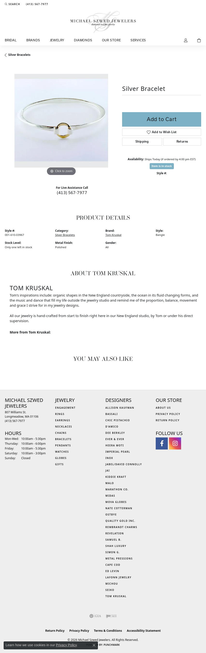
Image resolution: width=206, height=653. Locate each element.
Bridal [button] (11, 40)
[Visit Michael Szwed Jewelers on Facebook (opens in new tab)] (162, 443)
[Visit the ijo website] (111, 616)
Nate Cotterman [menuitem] (118, 508)
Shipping (142, 141)
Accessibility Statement (144, 631)
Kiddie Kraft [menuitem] (115, 477)
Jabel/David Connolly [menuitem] (123, 464)
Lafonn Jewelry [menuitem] (118, 577)
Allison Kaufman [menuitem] (119, 407)
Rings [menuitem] (60, 414)
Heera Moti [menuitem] (114, 445)
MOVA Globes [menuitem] (116, 502)
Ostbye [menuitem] (111, 514)
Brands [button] (33, 40)
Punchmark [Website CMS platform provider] (112, 644)
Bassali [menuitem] (111, 414)
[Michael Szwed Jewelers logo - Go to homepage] (103, 22)
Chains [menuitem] (60, 433)
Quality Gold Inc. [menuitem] (120, 520)
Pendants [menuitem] (63, 445)
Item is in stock (162, 166)
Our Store (111, 40)
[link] (36, 4)
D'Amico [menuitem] (111, 426)
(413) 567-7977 (72, 192)
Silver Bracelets (19, 55)
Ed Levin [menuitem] (112, 571)
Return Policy (168, 420)
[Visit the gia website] (95, 616)
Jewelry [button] (57, 40)
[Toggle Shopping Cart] (199, 40)
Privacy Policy (168, 414)
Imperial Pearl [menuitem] (117, 451)
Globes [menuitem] (61, 458)
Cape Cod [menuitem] (112, 564)
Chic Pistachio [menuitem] (117, 420)
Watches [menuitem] (62, 451)
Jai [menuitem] (107, 470)
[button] (12, 4)
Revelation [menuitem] (114, 533)
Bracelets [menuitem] (63, 439)
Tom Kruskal (113, 235)
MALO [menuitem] (109, 483)
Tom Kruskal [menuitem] (115, 596)
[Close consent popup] (94, 645)
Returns (182, 141)
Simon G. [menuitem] (112, 552)
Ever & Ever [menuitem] (114, 439)
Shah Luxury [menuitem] (115, 546)
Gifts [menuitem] (59, 464)
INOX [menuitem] (109, 458)
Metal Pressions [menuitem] (119, 558)
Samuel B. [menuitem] (113, 539)
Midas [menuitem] (110, 495)
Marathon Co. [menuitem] (117, 489)
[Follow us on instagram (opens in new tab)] (175, 443)
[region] (61, 121)
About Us (163, 407)
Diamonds (83, 40)
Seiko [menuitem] (109, 590)
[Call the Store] (15, 421)
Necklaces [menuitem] (63, 426)
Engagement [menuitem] (65, 407)
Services (138, 40)
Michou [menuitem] (111, 583)
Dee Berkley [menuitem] (115, 433)
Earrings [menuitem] (62, 420)
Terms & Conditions (108, 631)
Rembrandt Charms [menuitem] (121, 527)
